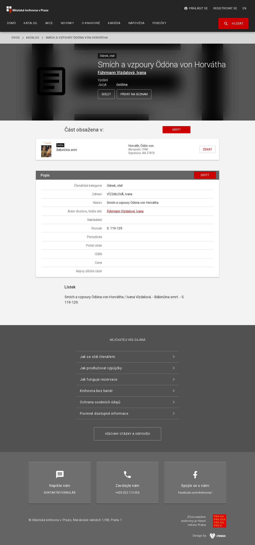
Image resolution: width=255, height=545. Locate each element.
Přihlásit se (196, 8)
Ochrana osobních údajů (100, 402)
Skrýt (176, 129)
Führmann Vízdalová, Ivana (122, 72)
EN (244, 8)
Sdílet (106, 94)
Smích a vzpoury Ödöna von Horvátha (77, 37)
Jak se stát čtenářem (97, 357)
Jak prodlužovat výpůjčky (101, 368)
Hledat (233, 23)
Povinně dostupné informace (104, 413)
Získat (207, 149)
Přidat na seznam (134, 94)
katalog (32, 37)
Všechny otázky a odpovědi (127, 434)
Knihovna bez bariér (96, 391)
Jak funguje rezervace (99, 379)
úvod (16, 37)
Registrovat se (225, 8)
